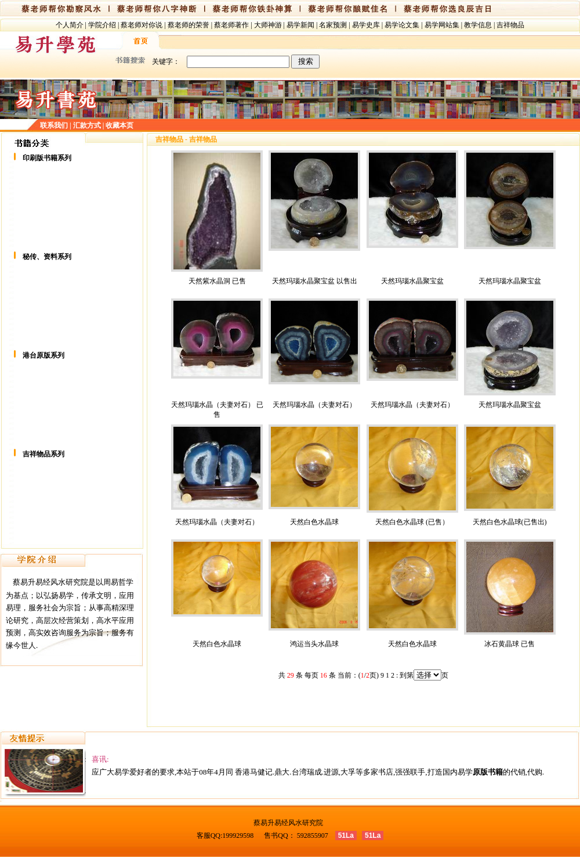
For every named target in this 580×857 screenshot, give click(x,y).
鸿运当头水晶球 (314, 644)
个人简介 (70, 25)
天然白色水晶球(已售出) (510, 522)
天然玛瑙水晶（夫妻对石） (314, 405)
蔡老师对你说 (141, 25)
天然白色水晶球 (314, 522)
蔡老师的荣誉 (188, 25)
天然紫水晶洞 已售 (217, 281)
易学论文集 (402, 25)
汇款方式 (87, 125)
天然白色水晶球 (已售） (412, 522)
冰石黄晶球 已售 (509, 644)
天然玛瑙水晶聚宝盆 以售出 (314, 281)
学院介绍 (102, 25)
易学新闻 (300, 25)
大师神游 (268, 25)
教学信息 (478, 25)
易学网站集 (442, 25)
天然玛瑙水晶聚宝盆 (412, 281)
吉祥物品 (510, 25)
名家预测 (333, 25)
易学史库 (366, 25)
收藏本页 (119, 125)
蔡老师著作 (231, 25)
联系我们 (54, 125)
